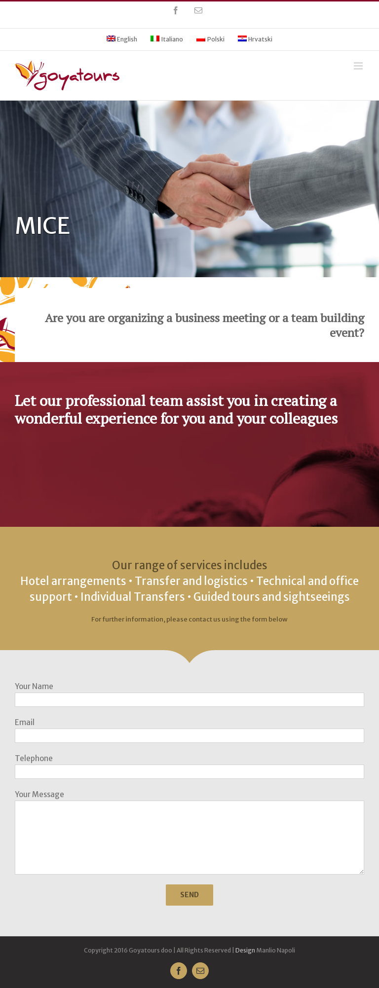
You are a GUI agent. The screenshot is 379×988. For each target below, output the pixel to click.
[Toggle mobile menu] (359, 66)
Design (245, 950)
